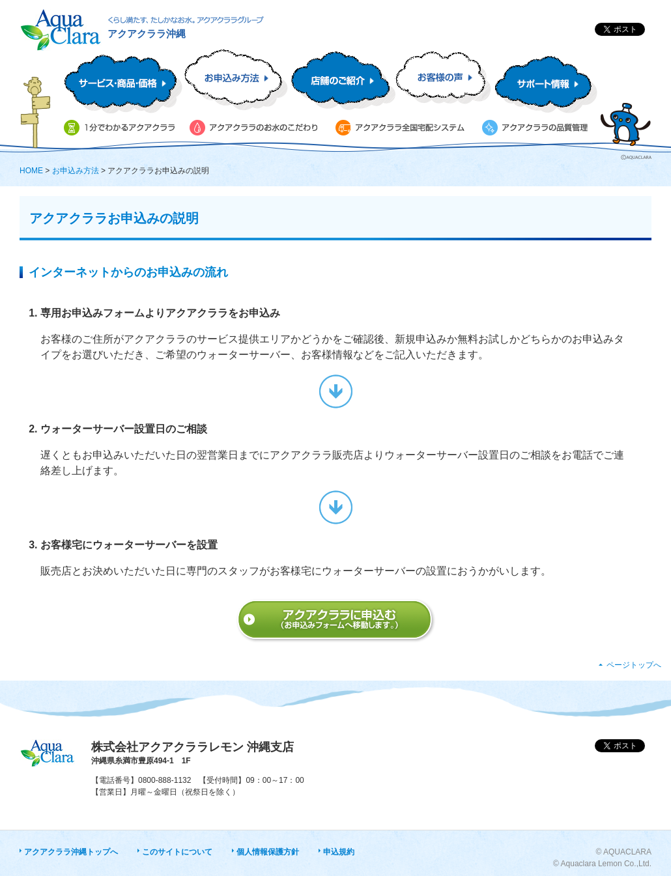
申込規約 (338, 851)
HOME (31, 170)
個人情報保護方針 (267, 851)
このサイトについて (177, 851)
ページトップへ (634, 665)
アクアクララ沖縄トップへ (71, 851)
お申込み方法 (75, 170)
